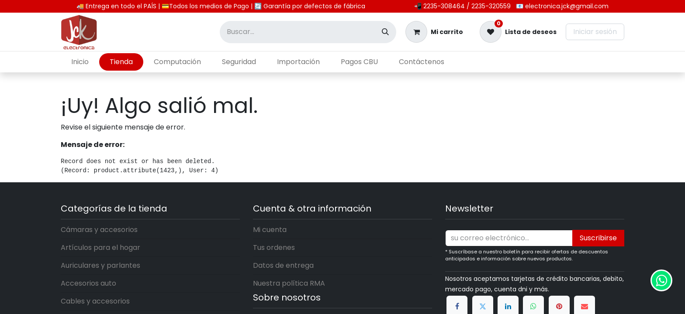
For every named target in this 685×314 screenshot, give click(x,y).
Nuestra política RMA (289, 283)
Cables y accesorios (95, 301)
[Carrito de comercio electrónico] (434, 32)
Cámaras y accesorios (99, 230)
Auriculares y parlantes (100, 265)
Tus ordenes (274, 247)
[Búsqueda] (385, 32)
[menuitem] (80, 62)
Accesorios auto (88, 283)
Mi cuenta (270, 230)
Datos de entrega (283, 265)
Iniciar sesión (595, 32)
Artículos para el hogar (100, 247)
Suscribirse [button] (598, 238)
